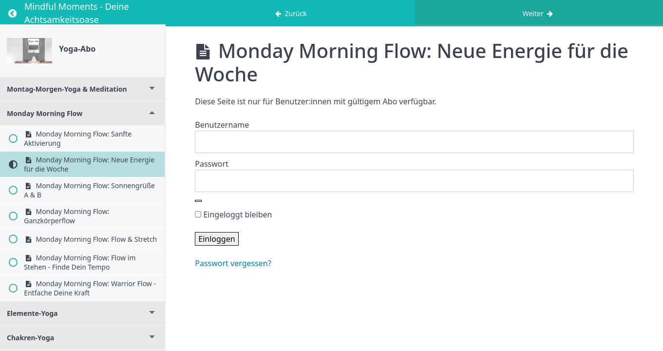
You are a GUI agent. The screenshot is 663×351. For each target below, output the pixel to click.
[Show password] (198, 201)
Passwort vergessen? (233, 263)
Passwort (211, 163)
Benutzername (222, 124)
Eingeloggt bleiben (233, 214)
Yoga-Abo (77, 48)
